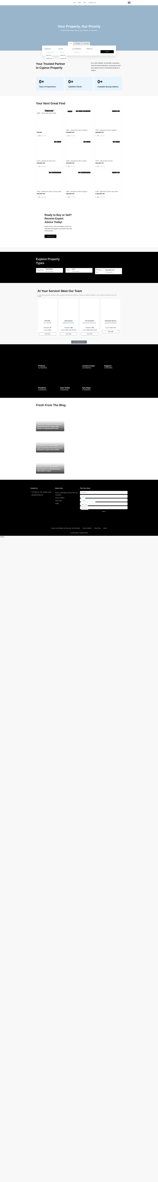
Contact (57, 503)
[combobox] (49, 52)
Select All (48, 55)
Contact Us (92, 2)
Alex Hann (47, 320)
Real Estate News (57, 424)
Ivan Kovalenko (89, 320)
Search (107, 51)
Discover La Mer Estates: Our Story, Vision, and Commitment (66, 494)
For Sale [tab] (86, 43)
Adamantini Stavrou (110, 320)
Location (60, 48)
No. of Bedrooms (76, 48)
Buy (74, 2)
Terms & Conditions (59, 497)
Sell (84, 2)
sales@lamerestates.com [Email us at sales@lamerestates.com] (37, 495)
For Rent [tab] (77, 43)
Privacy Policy (58, 500)
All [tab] (70, 43)
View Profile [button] (47, 334)
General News (49, 424)
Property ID (89, 48)
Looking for (47, 48)
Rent (79, 2)
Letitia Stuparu (68, 320)
